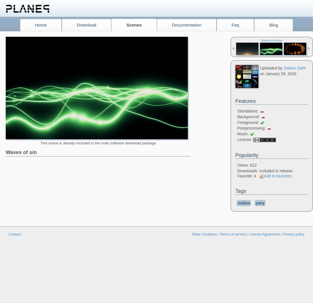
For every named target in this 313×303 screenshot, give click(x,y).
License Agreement (264, 234)
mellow (244, 203)
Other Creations (204, 234)
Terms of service (233, 234)
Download (86, 24)
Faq (235, 24)
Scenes (134, 24)
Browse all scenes (271, 40)
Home (41, 24)
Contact (15, 234)
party (260, 203)
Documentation (186, 24)
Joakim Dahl (295, 68)
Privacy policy (293, 234)
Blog (273, 24)
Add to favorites (276, 176)
